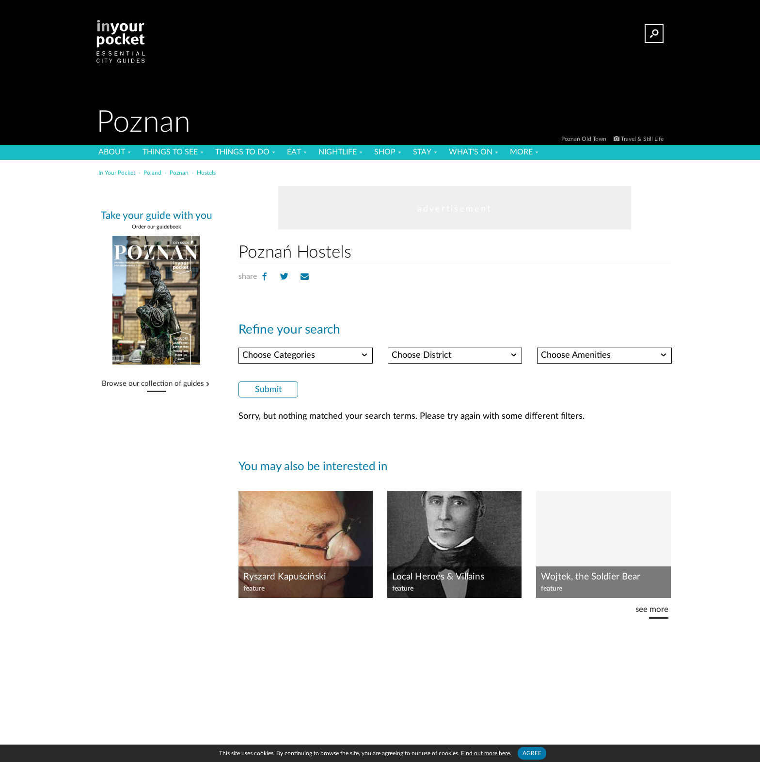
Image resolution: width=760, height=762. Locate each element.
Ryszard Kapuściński (284, 576)
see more (651, 609)
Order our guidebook (156, 226)
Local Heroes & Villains (438, 576)
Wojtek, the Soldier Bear (590, 576)
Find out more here (485, 753)
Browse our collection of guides (153, 384)
